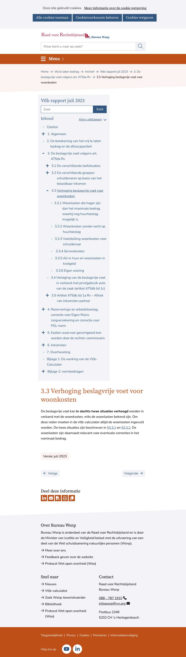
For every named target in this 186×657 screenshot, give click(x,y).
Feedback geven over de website (69, 557)
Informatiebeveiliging (124, 635)
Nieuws (50, 584)
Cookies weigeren (139, 17)
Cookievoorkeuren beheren (97, 17)
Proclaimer (100, 635)
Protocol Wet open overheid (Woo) (70, 563)
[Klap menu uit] (43, 133)
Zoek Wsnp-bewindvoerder (65, 597)
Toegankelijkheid (52, 635)
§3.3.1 (111, 427)
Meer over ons (55, 550)
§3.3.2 (125, 427)
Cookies (84, 635)
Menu (57, 58)
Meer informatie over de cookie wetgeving (115, 8)
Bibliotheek (53, 604)
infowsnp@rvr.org (114, 603)
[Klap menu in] (43, 153)
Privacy (71, 635)
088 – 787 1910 (113, 598)
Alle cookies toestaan (52, 17)
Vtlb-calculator (56, 591)
